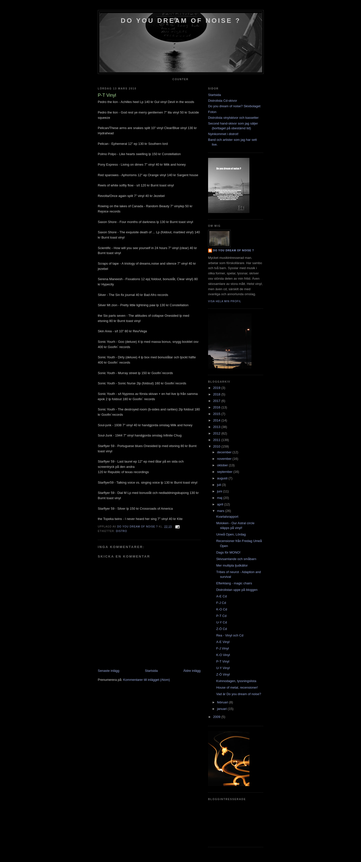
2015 (217, 414)
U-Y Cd (221, 622)
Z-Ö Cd (221, 629)
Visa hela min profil (224, 301)
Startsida (151, 671)
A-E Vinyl (222, 642)
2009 (217, 717)
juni (220, 491)
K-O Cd (221, 609)
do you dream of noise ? (181, 20)
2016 (217, 407)
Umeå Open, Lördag (231, 534)
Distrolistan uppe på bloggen (236, 590)
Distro (121, 531)
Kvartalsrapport (227, 516)
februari (223, 702)
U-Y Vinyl (223, 668)
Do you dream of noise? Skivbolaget (234, 106)
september (225, 472)
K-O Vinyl (223, 655)
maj (220, 498)
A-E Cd (221, 596)
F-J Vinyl (222, 648)
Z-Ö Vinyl (223, 674)
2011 (217, 440)
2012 (217, 433)
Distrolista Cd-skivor (222, 100)
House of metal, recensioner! (237, 687)
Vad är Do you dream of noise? (238, 694)
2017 (217, 401)
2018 (217, 394)
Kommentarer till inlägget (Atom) (146, 680)
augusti (223, 478)
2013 (217, 427)
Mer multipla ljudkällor (232, 565)
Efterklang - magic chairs (234, 583)
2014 (217, 420)
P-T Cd (221, 616)
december (224, 452)
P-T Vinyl (222, 661)
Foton (212, 112)
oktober (223, 465)
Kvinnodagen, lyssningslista (236, 681)
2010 (217, 446)
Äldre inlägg (192, 671)
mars (221, 511)
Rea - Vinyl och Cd (229, 635)
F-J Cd (221, 603)
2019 (217, 388)
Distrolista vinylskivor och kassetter (233, 118)
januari (222, 709)
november (224, 459)
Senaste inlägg (108, 671)
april (220, 504)
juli (219, 485)
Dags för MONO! (228, 552)
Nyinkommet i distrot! (223, 134)
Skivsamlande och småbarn (236, 559)
